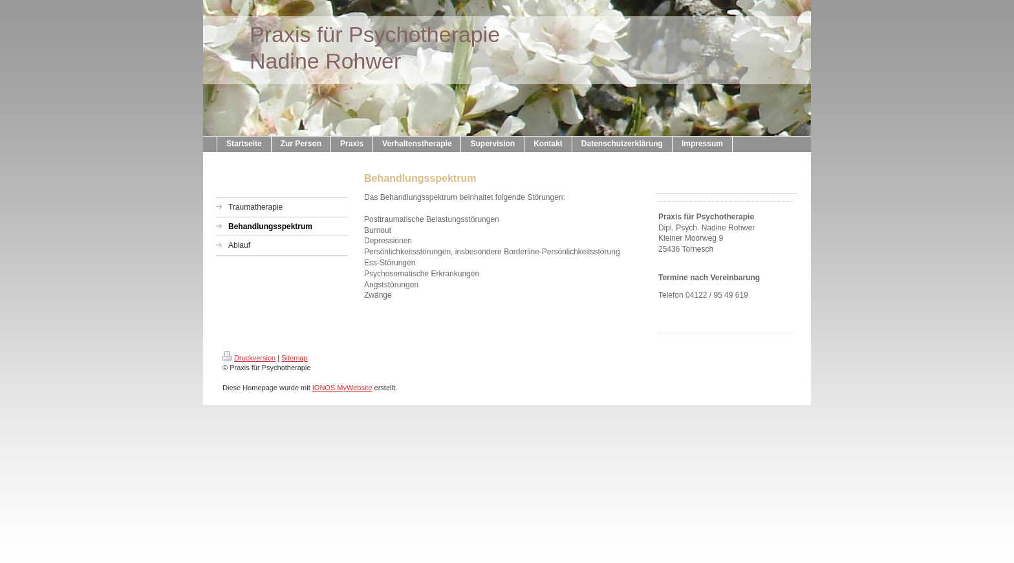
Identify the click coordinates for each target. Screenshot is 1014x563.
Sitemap (294, 358)
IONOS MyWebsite (342, 388)
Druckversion (248, 358)
